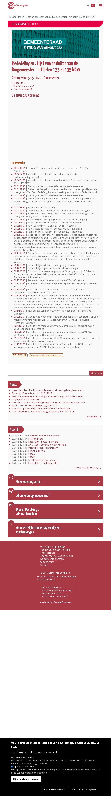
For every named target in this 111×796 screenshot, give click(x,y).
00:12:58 (18, 283)
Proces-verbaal (21, 88)
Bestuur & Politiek (25, 24)
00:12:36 (18, 271)
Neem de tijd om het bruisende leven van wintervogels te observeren (47, 390)
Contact (44, 564)
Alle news (93, 416)
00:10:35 (18, 253)
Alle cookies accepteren (84, 789)
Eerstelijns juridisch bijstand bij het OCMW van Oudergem (41, 408)
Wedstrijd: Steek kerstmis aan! (35, 447)
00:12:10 (18, 265)
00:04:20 (18, 180)
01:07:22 (18, 338)
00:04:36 (18, 186)
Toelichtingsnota (22, 85)
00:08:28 (18, 231)
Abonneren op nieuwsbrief (33, 496)
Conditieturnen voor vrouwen (35, 459)
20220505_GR (20, 355)
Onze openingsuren (28, 482)
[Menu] (100, 5)
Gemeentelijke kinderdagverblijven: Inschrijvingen (38, 530)
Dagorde (18, 82)
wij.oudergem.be (50, 593)
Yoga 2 (23, 453)
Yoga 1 (23, 456)
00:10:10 (18, 234)
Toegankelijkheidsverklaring (55, 549)
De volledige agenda (86, 468)
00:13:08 (18, 289)
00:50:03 (18, 331)
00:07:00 (18, 210)
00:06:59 (18, 207)
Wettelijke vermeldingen (52, 546)
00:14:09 (18, 310)
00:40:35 (18, 325)
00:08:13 (18, 228)
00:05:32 (18, 195)
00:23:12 (18, 316)
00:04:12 (18, 174)
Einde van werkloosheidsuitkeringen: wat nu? (35, 405)
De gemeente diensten (52, 558)
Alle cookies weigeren (54, 789)
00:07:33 (18, 219)
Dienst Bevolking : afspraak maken (27, 512)
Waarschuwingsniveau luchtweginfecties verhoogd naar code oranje (47, 396)
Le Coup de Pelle (28, 450)
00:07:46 (18, 222)
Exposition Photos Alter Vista (35, 441)
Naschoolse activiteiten (53, 596)
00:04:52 (18, 189)
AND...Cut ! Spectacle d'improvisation (39, 444)
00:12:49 (18, 280)
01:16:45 (18, 344)
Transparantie (47, 552)
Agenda (14, 430)
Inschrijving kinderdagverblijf (57, 590)
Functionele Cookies (23, 757)
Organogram (47, 561)
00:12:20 (18, 268)
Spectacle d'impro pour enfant (36, 435)
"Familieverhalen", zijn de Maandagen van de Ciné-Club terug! (43, 411)
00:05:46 (18, 198)
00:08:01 (18, 225)
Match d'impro (27, 438)
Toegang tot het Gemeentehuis (56, 555)
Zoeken (98, 373)
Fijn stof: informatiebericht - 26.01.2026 (32, 393)
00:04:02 (18, 168)
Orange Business (62, 602)
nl (92, 5)
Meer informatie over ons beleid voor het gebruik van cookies (35, 752)
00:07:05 (18, 213)
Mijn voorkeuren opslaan (26, 779)
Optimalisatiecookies (24, 766)
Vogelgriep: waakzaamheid (25, 399)
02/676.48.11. (48, 579)
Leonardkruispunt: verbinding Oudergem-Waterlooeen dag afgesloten (48, 402)
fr (88, 5)
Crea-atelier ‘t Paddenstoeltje (35, 462)
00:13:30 (18, 295)
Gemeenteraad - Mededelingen (46, 355)
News (13, 385)
